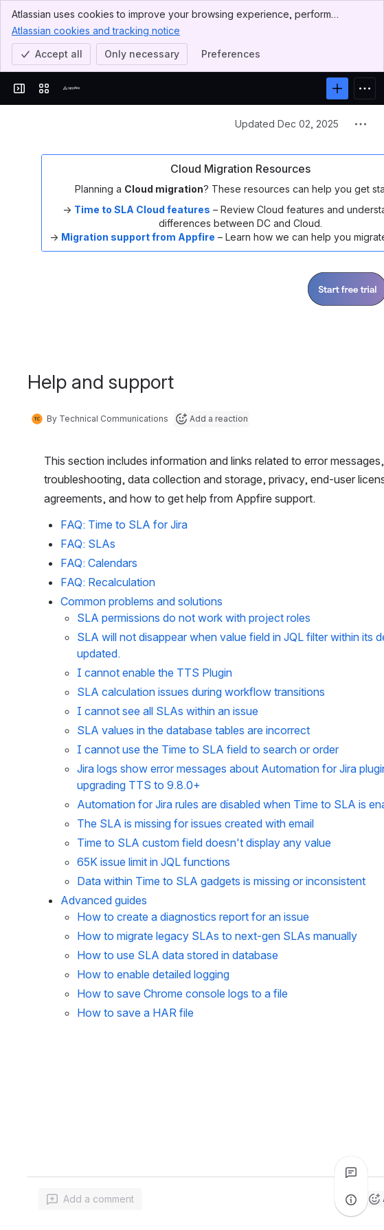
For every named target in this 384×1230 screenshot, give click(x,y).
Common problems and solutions (141, 601)
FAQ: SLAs (87, 544)
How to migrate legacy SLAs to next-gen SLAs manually (217, 936)
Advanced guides (103, 900)
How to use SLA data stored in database (177, 955)
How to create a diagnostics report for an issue (193, 917)
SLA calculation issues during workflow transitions (201, 692)
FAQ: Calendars (98, 563)
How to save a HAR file (135, 1013)
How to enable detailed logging (153, 974)
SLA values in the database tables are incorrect (193, 730)
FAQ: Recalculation (107, 582)
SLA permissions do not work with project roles (193, 618)
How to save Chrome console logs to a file (182, 993)
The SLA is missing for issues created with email (195, 823)
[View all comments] (351, 1172)
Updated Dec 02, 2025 (287, 124)
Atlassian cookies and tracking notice (96, 30)
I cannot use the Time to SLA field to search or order (208, 749)
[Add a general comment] (90, 1199)
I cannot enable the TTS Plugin (154, 672)
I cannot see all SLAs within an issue (167, 711)
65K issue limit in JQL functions (153, 862)
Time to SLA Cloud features (142, 209)
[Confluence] (71, 88)
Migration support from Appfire (138, 237)
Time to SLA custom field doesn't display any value (204, 842)
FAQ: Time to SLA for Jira (124, 524)
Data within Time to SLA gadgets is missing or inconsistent (221, 881)
